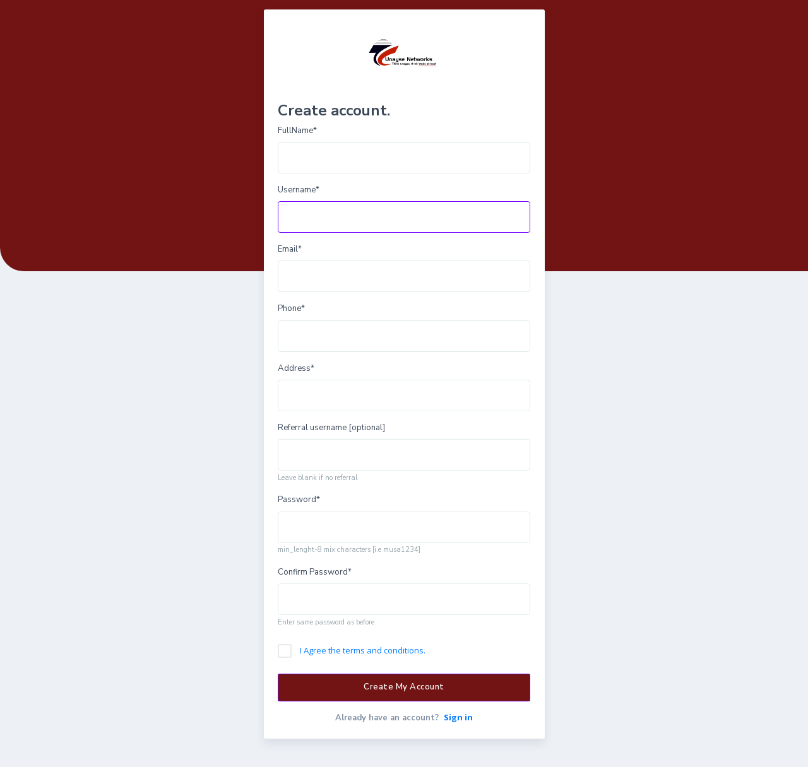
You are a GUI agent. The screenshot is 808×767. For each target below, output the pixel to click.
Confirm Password (315, 572)
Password (299, 499)
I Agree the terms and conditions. (362, 650)
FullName (297, 130)
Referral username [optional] (331, 427)
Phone (291, 308)
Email (290, 249)
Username (298, 190)
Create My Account (404, 687)
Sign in (458, 717)
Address (296, 368)
